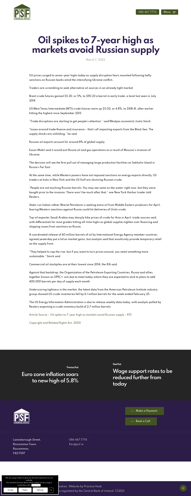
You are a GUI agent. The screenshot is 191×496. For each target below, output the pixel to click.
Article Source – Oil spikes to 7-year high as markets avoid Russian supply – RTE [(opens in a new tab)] (80, 315)
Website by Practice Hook (85, 486)
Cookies (62, 486)
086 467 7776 (78, 440)
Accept (10, 490)
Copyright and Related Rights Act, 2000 (55, 323)
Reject (25, 490)
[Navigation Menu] (169, 12)
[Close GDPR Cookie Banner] (51, 490)
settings (36, 485)
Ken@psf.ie (76, 444)
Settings (40, 490)
